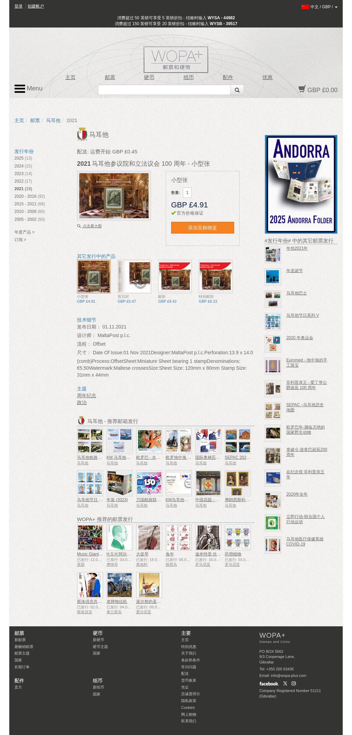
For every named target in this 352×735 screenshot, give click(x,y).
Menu (28, 89)
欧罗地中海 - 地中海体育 (188, 457)
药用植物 (233, 554)
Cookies (188, 707)
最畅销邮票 (23, 647)
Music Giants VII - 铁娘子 (100, 554)
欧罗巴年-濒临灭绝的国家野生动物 (305, 430)
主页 (70, 77)
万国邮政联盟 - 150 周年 (158, 499)
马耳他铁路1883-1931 (97, 457)
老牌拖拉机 (117, 601)
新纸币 (98, 687)
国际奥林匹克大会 (211, 457)
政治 (82, 402)
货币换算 (188, 680)
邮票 (110, 77)
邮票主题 (22, 653)
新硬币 (98, 640)
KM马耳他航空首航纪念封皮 (191, 499)
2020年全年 (297, 494)
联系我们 (188, 721)
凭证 (185, 687)
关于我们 (188, 653)
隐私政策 (188, 701)
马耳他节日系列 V (302, 315)
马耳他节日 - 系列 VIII (97, 499)
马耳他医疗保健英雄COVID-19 (304, 542)
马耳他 (53, 120)
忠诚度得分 (190, 694)
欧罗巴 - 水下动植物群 (156, 457)
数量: (175, 193)
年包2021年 (297, 248)
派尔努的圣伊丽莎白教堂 (159, 601)
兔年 (170, 554)
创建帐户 (36, 6)
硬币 (149, 77)
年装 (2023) (117, 499)
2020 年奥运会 (299, 337)
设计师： (86, 335)
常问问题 (188, 667)
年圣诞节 (294, 270)
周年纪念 (86, 395)
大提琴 (142, 554)
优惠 (267, 77)
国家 (18, 660)
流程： (84, 344)
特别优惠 (188, 647)
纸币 (189, 77)
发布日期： (89, 326)
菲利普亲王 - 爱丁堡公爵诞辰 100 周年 (306, 385)
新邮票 (20, 640)
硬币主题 (100, 647)
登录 (18, 6)
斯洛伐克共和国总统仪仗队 (101, 601)
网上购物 (188, 714)
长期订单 (22, 667)
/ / (319, 6)
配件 (228, 77)
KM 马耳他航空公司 (125, 457)
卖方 (18, 687)
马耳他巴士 (296, 293)
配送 (185, 673)
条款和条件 (190, 660)
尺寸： (84, 352)
